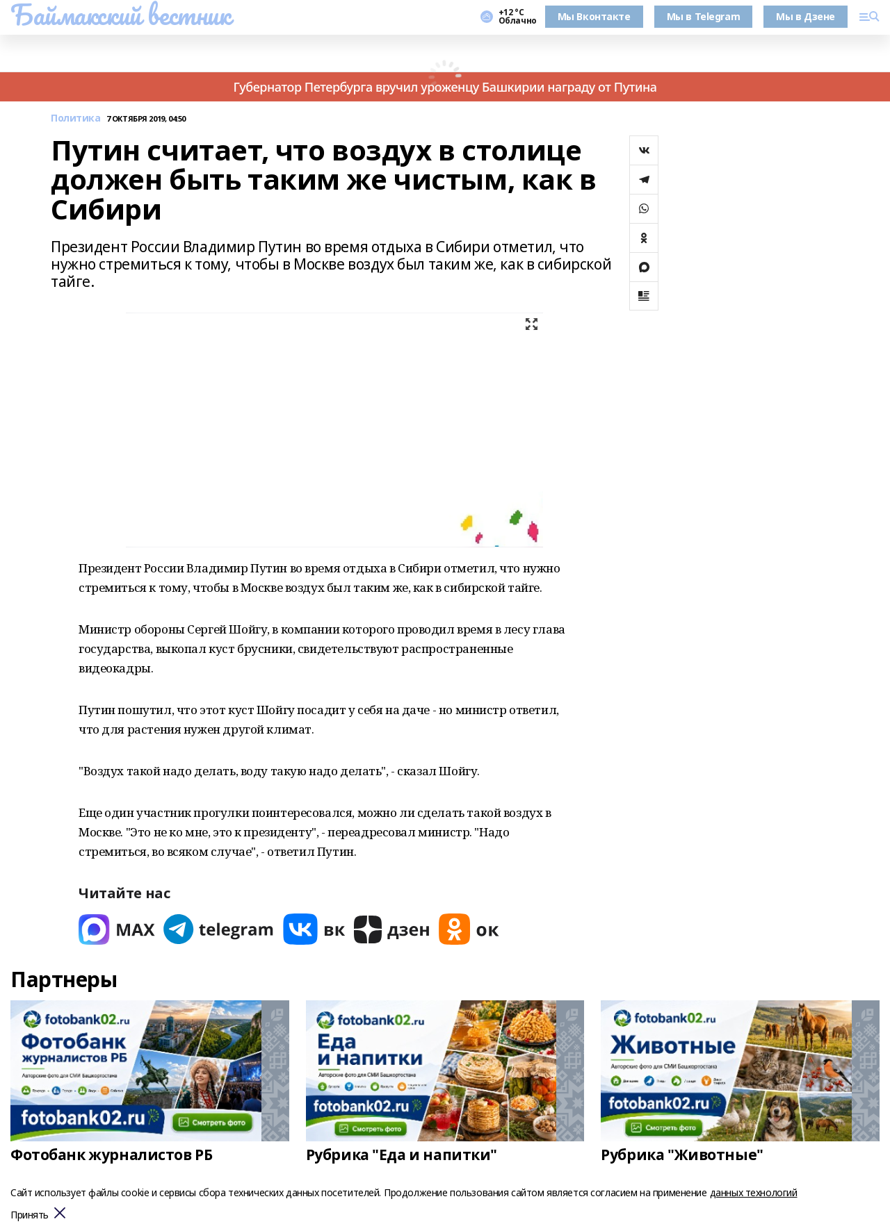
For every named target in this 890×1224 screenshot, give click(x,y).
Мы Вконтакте (594, 16)
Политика (76, 118)
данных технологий (754, 1192)
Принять (29, 1215)
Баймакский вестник (120, 14)
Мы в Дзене (805, 16)
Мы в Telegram (704, 16)
